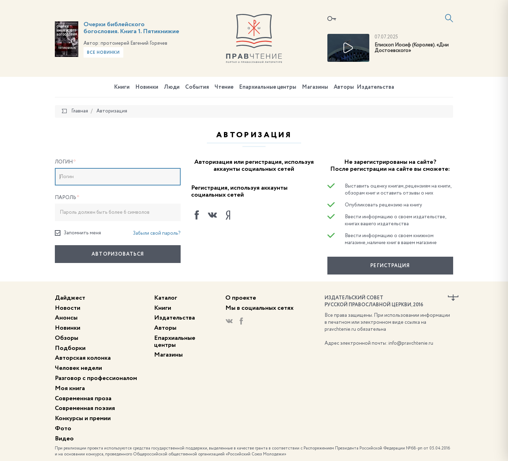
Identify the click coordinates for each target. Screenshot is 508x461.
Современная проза (83, 398)
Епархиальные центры (267, 87)
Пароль (67, 197)
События (197, 87)
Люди (172, 87)
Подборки (70, 348)
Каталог (165, 298)
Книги (122, 87)
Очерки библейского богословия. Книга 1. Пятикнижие (131, 28)
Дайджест (70, 298)
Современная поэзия (85, 408)
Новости (67, 308)
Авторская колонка (83, 358)
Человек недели (78, 368)
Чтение (224, 87)
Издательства (375, 87)
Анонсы (66, 318)
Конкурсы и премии (83, 418)
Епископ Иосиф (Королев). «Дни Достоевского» (412, 48)
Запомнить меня (78, 233)
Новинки (146, 87)
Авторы (344, 87)
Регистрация (390, 265)
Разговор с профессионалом (96, 378)
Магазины (315, 87)
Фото (63, 428)
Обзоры (66, 338)
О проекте (240, 298)
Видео (64, 439)
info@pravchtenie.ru (411, 343)
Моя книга (70, 388)
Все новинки (103, 53)
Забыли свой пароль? (157, 233)
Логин (65, 162)
